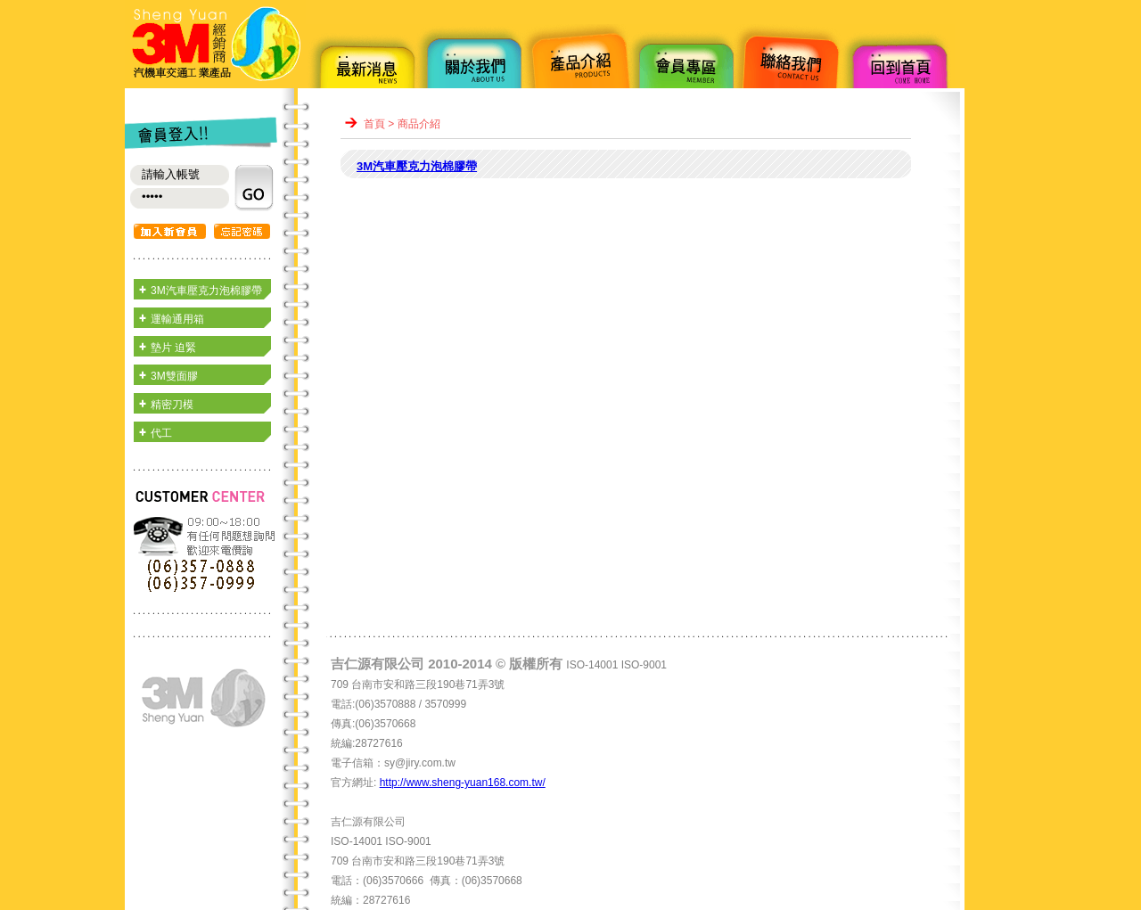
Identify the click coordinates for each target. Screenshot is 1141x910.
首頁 (374, 124)
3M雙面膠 (174, 376)
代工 (161, 433)
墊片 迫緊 (173, 347)
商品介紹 (419, 124)
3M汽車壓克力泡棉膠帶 (206, 290)
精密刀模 (172, 404)
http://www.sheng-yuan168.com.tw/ (463, 782)
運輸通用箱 (177, 319)
